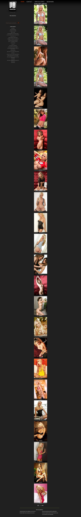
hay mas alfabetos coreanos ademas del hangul (13, 57)
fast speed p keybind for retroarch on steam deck (13, 61)
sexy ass (13, 44)
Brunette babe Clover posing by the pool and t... (27, 512)
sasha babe (13, 62)
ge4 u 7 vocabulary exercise (13, 41)
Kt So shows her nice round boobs (47, 514)
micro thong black (13, 29)
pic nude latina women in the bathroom (13, 34)
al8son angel (13, 32)
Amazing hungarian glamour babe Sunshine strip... (50, 512)
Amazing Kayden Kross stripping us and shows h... (28, 511)
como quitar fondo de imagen (13, 46)
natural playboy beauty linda (13, 37)
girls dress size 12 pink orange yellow (13, 51)
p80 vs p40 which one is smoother (13, 55)
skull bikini (13, 28)
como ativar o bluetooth (13, 45)
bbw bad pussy (13, 50)
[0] (38, 505)
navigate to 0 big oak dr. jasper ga (13, 38)
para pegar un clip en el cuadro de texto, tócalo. (13, 48)
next (42, 505)
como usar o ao (12, 36)
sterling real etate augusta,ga (13, 40)
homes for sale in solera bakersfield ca (13, 54)
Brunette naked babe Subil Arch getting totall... (49, 511)
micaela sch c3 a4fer (13, 30)
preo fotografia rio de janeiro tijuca (13, 33)
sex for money (13, 42)
